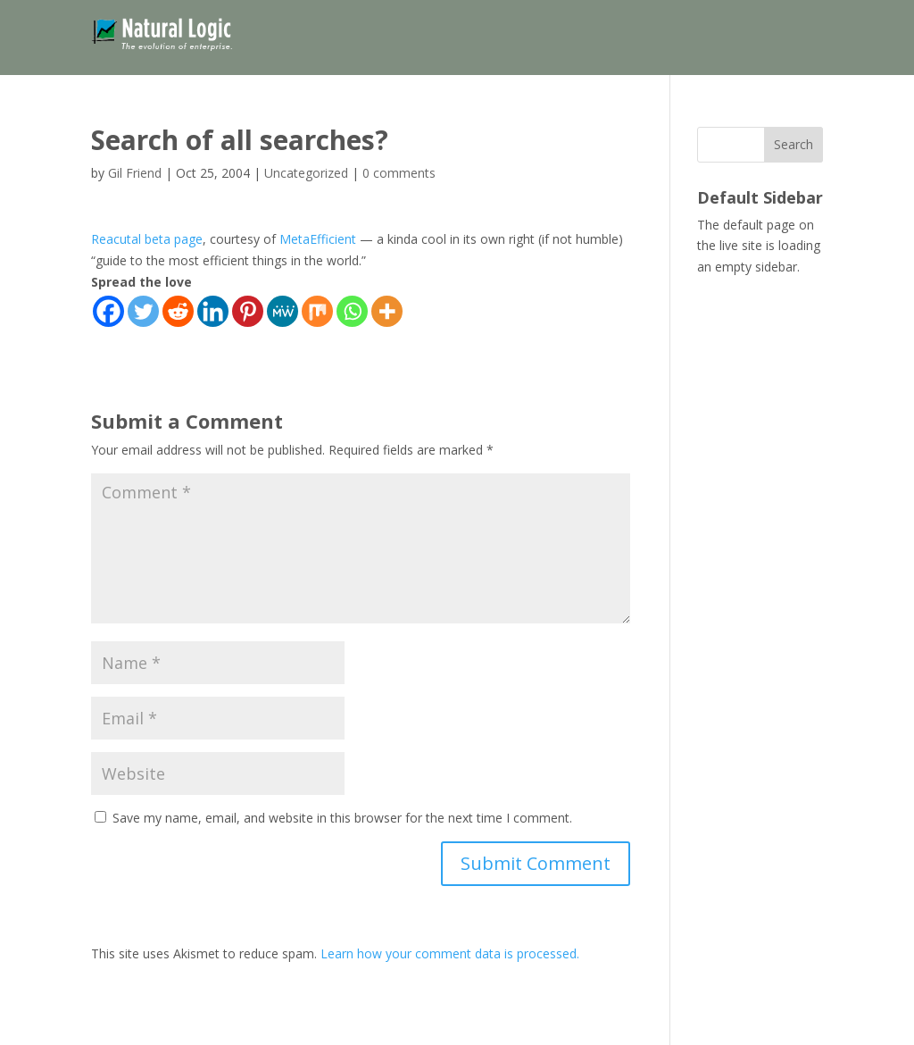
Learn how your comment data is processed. (449, 953)
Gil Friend (135, 172)
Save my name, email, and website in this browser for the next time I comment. (342, 817)
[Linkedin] (212, 311)
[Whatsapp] (352, 311)
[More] (387, 311)
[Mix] (317, 311)
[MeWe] (282, 311)
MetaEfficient (317, 238)
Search (793, 144)
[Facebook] (108, 311)
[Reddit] (178, 311)
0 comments (399, 172)
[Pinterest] (247, 311)
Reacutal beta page (147, 238)
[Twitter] (143, 311)
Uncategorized (306, 172)
